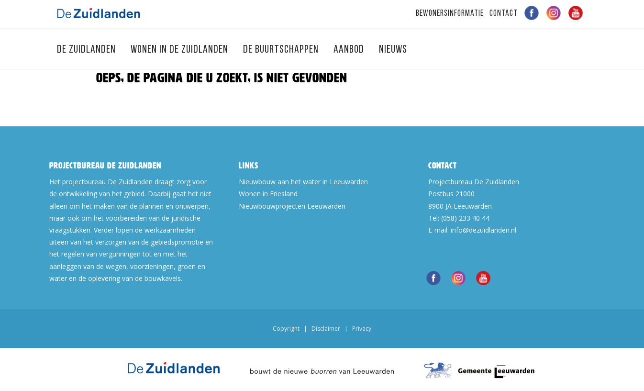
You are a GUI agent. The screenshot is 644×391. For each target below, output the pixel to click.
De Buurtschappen (282, 50)
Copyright (286, 328)
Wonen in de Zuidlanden (181, 50)
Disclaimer (325, 328)
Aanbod (349, 50)
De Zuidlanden (87, 50)
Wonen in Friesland (268, 193)
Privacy (361, 328)
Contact (503, 13)
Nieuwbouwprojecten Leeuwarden (292, 206)
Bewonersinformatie (450, 13)
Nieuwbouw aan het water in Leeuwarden (303, 181)
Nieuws (393, 50)
